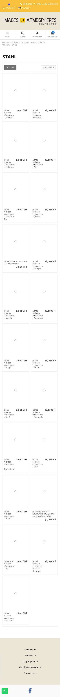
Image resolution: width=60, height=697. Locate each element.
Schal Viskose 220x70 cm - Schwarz (9, 617)
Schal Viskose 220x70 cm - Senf (9, 413)
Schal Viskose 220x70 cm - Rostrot (38, 213)
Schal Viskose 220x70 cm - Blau (9, 515)
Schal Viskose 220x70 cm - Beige (9, 364)
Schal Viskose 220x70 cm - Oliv (38, 163)
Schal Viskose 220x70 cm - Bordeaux (38, 314)
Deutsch (25, 8)
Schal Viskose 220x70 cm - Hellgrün (9, 163)
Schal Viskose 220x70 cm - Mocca (9, 314)
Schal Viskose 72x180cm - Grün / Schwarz (38, 566)
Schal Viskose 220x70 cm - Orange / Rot (9, 214)
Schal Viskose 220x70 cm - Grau (38, 463)
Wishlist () (9, 8)
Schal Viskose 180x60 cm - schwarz (9, 114)
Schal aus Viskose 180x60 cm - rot (9, 565)
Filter (10, 67)
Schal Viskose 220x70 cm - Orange (38, 265)
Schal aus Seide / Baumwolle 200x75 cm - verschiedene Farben (44, 513)
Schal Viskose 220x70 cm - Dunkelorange (15, 262)
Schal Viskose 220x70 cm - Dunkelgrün (9, 464)
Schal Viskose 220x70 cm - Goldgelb (38, 413)
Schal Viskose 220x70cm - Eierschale (38, 114)
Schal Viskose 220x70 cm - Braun (38, 364)
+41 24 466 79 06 (50, 4)
